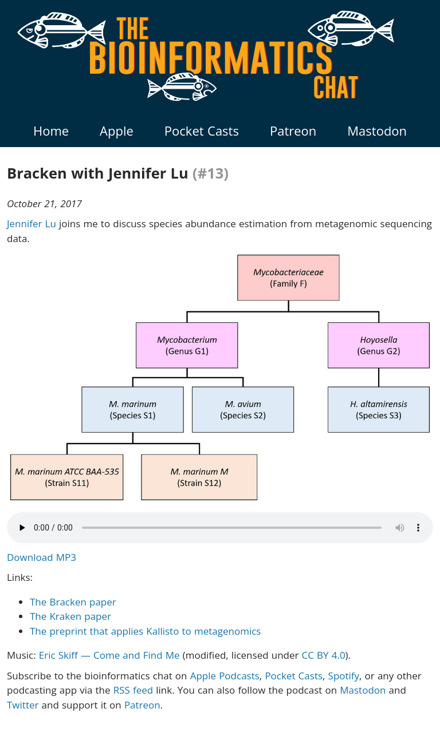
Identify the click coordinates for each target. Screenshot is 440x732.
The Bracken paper (73, 601)
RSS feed (133, 690)
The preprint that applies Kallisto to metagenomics (145, 631)
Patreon (293, 130)
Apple (116, 130)
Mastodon (377, 130)
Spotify (344, 675)
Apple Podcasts (225, 675)
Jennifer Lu (31, 223)
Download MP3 (41, 557)
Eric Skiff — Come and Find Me (109, 655)
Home (51, 130)
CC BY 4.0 (323, 655)
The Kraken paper (70, 616)
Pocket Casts (201, 130)
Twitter (22, 704)
